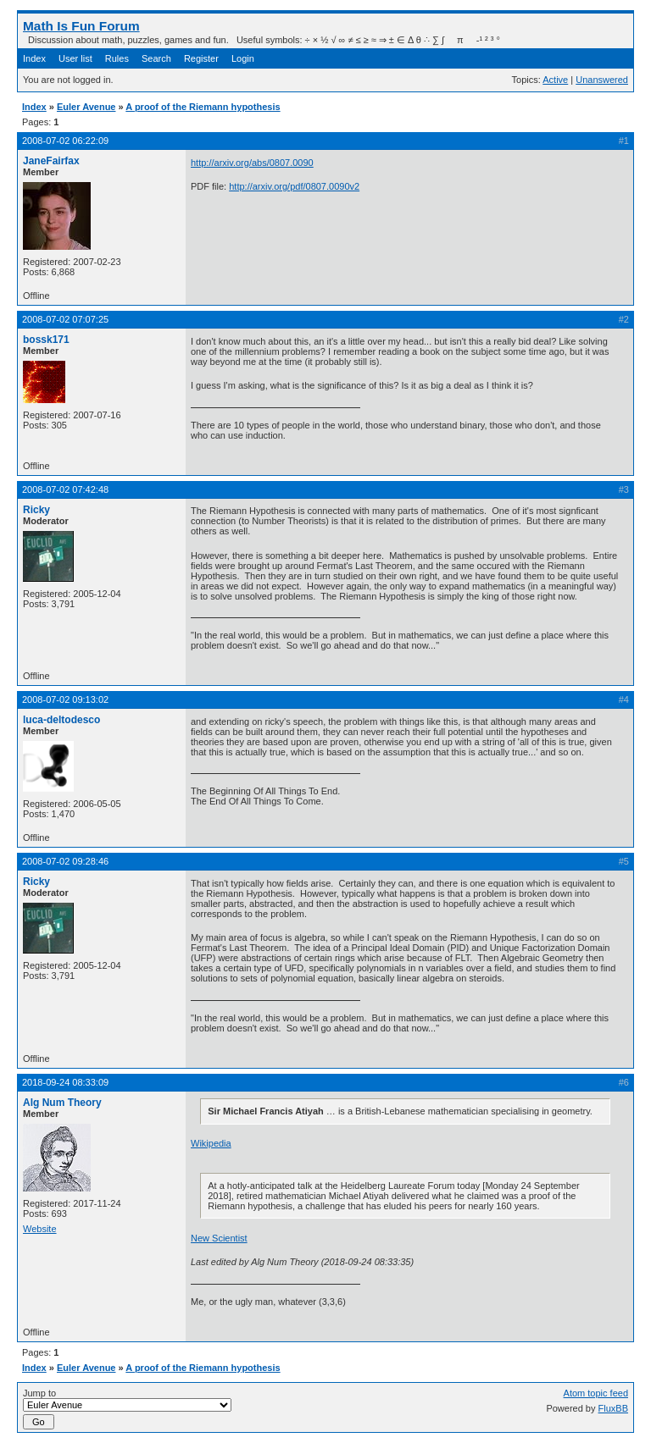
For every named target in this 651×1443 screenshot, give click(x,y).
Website (40, 1229)
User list (75, 58)
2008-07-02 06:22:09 (65, 140)
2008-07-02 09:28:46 (65, 861)
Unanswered (602, 80)
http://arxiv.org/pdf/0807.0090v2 (294, 186)
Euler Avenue (86, 107)
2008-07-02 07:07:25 (65, 319)
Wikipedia (211, 1143)
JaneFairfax (51, 161)
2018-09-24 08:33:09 (65, 1082)
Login (242, 58)
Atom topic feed (596, 1393)
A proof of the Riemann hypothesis (202, 107)
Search (156, 58)
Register (201, 58)
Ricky (36, 510)
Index (34, 58)
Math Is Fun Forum (81, 26)
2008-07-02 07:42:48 (65, 489)
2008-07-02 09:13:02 (65, 699)
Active (555, 80)
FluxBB (613, 1408)
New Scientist (219, 1238)
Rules (117, 58)
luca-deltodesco (61, 720)
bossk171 (46, 340)
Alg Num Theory (62, 1103)
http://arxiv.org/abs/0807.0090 (252, 163)
